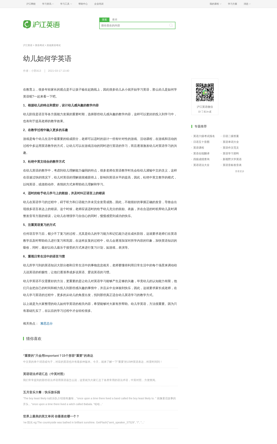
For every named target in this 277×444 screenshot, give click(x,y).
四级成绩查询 (201, 159)
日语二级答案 (231, 136)
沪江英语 (27, 45)
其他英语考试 (54, 45)
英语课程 (198, 147)
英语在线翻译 (201, 153)
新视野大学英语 (232, 159)
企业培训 (98, 4)
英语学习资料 (231, 153)
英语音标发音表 (232, 164)
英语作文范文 (231, 147)
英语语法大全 (201, 164)
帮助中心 (83, 4)
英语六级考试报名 (204, 136)
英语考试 (39, 45)
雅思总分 (46, 323)
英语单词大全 (231, 141)
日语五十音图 (201, 141)
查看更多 (239, 171)
